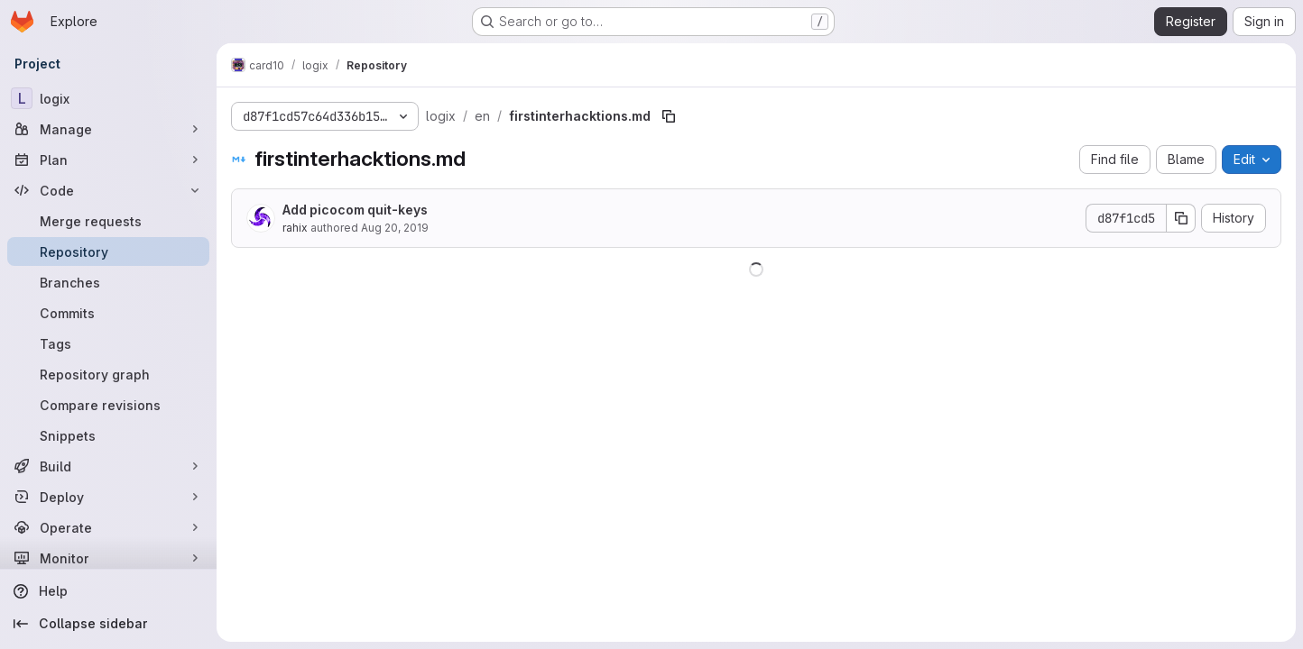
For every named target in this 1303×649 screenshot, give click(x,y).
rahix (295, 227)
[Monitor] (108, 558)
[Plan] (108, 159)
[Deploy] (108, 496)
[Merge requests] (108, 220)
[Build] (108, 466)
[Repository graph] (108, 374)
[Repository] (108, 251)
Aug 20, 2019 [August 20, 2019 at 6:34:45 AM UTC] (395, 227)
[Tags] (108, 343)
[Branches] (108, 282)
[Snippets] (108, 435)
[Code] (108, 190)
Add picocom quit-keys (355, 209)
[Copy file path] (668, 116)
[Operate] (108, 527)
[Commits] (108, 312)
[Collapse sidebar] (108, 623)
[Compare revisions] (108, 404)
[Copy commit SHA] (1181, 218)
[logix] (108, 98)
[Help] (108, 591)
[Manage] (108, 128)
